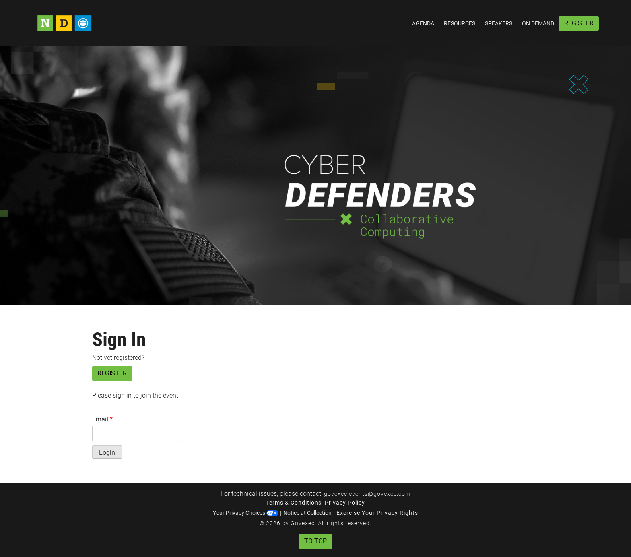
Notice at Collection (307, 513)
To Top (315, 541)
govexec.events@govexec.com (367, 494)
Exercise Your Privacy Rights (377, 513)
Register (579, 23)
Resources (459, 23)
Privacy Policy (345, 502)
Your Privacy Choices (245, 513)
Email (102, 419)
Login (107, 452)
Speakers (498, 23)
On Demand (538, 23)
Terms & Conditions (294, 502)
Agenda (423, 23)
